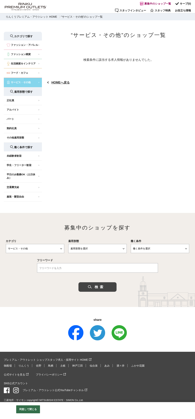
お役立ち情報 (183, 10)
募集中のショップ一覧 (156, 4)
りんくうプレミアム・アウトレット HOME (31, 16)
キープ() (183, 4)
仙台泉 (94, 365)
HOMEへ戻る (60, 82)
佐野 (38, 365)
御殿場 (8, 365)
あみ (107, 365)
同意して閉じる (28, 409)
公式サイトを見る (14, 374)
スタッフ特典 (161, 10)
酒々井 (121, 365)
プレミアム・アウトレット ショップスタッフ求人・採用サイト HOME (46, 359)
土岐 (63, 365)
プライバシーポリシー (49, 374)
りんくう (23, 365)
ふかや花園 (138, 365)
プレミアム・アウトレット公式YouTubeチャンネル (53, 389)
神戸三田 (77, 365)
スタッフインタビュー (131, 10)
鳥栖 (50, 365)
